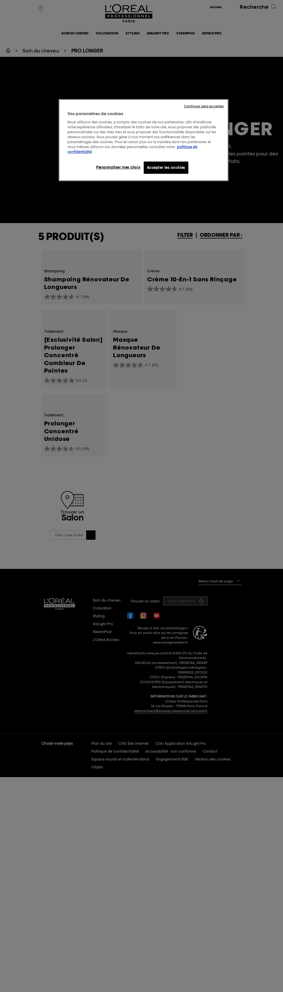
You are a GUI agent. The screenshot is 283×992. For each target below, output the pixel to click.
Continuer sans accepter (204, 106)
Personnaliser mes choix (118, 167)
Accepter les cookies (166, 167)
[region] (143, 140)
